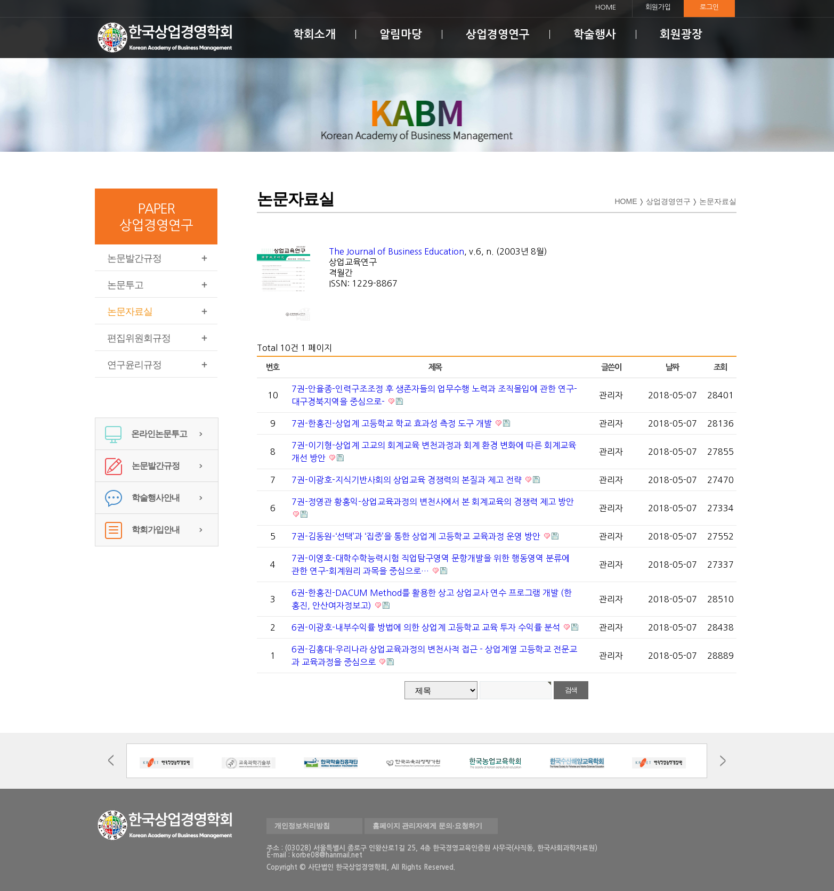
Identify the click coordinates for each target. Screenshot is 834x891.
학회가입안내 (142, 529)
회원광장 (681, 34)
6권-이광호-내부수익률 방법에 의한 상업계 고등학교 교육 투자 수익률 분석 (427, 627)
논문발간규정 (134, 258)
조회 (720, 367)
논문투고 (125, 285)
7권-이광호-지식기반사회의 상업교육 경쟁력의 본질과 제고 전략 (408, 480)
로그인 (709, 7)
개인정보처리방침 (302, 826)
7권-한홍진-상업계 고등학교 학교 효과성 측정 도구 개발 (393, 423)
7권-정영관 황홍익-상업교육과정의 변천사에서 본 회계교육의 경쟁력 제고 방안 (433, 501)
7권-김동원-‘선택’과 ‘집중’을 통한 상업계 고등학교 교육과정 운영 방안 (417, 536)
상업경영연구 (498, 34)
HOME (605, 7)
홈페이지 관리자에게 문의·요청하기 (427, 826)
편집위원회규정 (139, 338)
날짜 (672, 367)
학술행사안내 (142, 497)
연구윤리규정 (134, 364)
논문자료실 (129, 311)
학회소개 (314, 34)
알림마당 (400, 34)
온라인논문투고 (146, 433)
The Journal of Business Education (396, 251)
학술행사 (594, 34)
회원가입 (658, 7)
